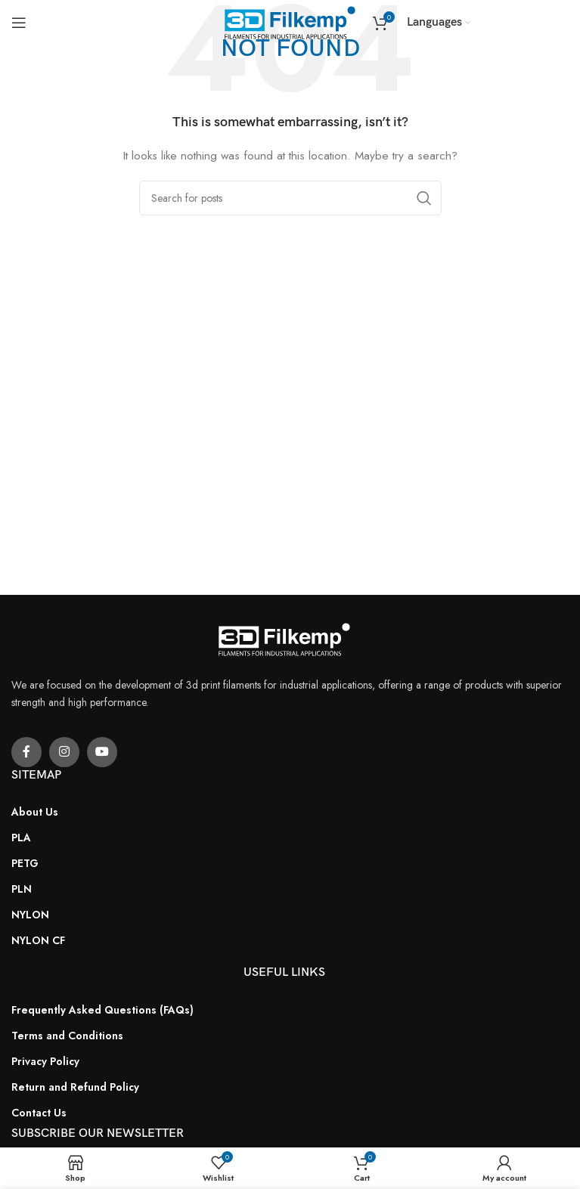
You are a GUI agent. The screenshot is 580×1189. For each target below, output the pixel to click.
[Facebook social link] (26, 752)
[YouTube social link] (102, 752)
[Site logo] (290, 21)
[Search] (290, 198)
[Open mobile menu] (19, 23)
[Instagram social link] (64, 752)
